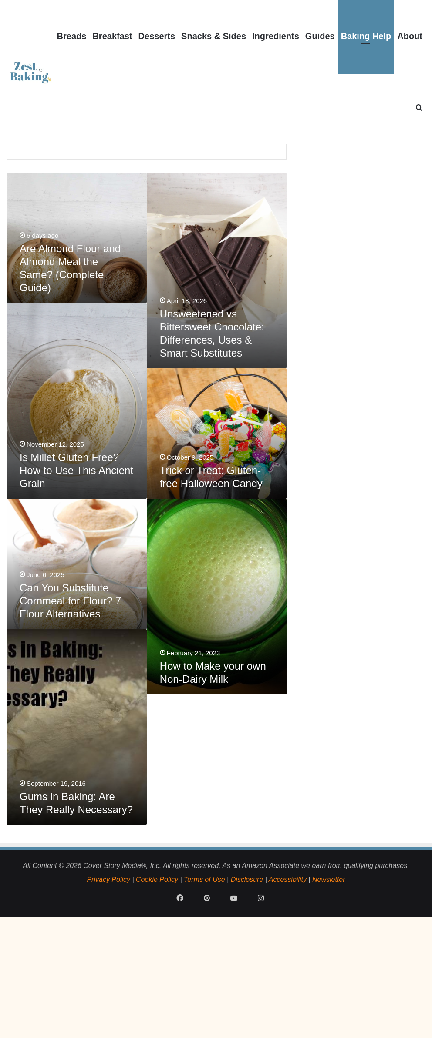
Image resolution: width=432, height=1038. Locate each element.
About (409, 36)
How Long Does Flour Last (63, 246)
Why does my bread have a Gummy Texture (183, 234)
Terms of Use (204, 985)
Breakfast (112, 36)
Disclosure (247, 985)
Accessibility (288, 985)
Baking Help (366, 36)
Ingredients (275, 36)
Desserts (157, 36)
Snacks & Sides (213, 36)
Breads (72, 36)
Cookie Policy (157, 985)
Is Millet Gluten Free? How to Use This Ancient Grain (76, 576)
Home (33, 175)
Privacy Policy (108, 985)
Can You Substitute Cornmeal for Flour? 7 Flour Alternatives (70, 707)
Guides (320, 36)
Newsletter (328, 985)
